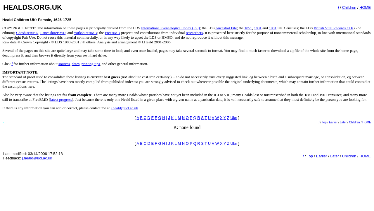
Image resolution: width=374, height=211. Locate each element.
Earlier (333, 122)
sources (64, 64)
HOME (365, 7)
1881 (258, 28)
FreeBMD (112, 32)
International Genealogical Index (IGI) (170, 28)
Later (343, 122)
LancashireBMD (53, 32)
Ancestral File (226, 28)
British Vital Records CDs (334, 28)
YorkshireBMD (85, 32)
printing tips (91, 64)
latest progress (61, 99)
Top (324, 122)
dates (76, 64)
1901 (272, 28)
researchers (194, 32)
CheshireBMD (27, 32)
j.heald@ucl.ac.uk (124, 108)
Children (349, 7)
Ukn (234, 117)
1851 (248, 28)
